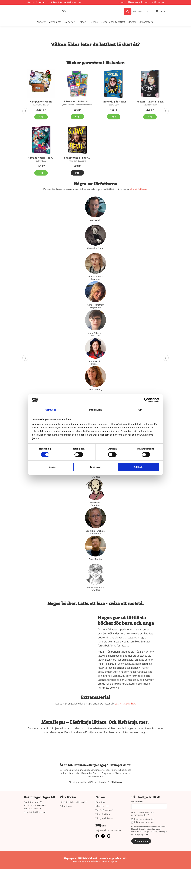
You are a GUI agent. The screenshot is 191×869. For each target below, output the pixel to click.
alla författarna (138, 189)
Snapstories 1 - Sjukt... (77, 157)
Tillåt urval (95, 467)
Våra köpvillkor (103, 814)
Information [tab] (95, 409)
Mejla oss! (117, 782)
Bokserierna (66, 806)
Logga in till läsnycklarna (129, 2)
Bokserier (69, 22)
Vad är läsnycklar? (104, 810)
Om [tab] (140, 409)
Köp (41, 117)
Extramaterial (146, 22)
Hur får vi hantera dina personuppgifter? (142, 813)
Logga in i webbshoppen (153, 2)
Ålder (83, 22)
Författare (100, 802)
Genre (94, 22)
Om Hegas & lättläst (114, 22)
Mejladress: (137, 801)
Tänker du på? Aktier (113, 101)
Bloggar (132, 22)
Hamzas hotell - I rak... (41, 157)
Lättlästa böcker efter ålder (73, 802)
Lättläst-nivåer (55, 2)
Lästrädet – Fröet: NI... (77, 101)
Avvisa (52, 467)
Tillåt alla (138, 467)
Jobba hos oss (102, 806)
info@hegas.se (38, 812)
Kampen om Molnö (41, 101)
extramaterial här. (125, 703)
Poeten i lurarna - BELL (150, 101)
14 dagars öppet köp (34, 2)
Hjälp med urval (72, 2)
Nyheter (41, 22)
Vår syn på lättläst (104, 818)
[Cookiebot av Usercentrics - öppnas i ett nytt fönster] (146, 400)
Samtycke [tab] (51, 409)
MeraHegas (54, 22)
